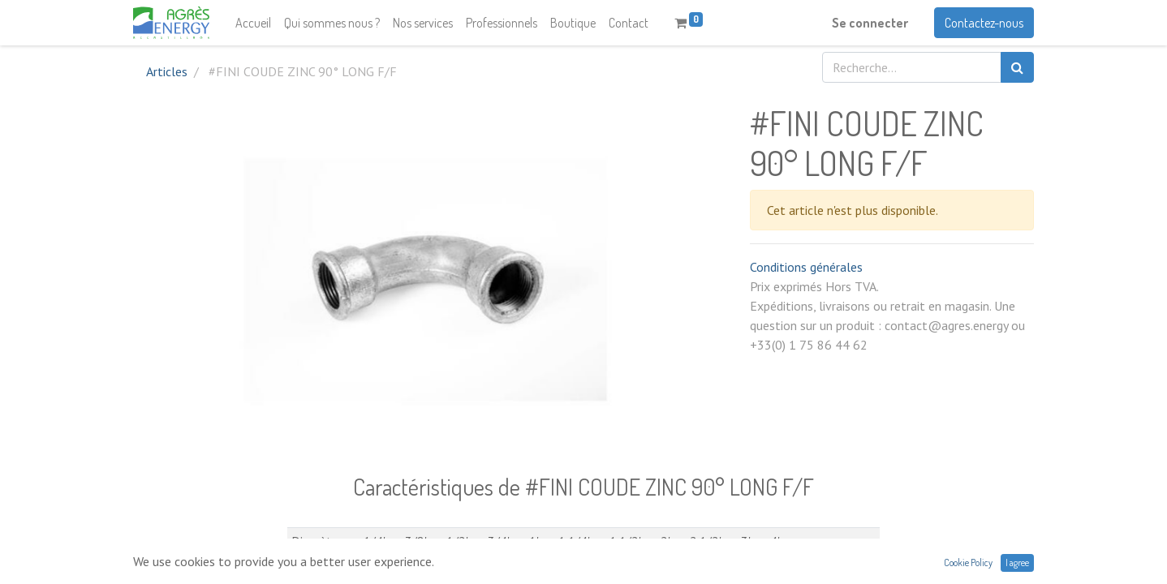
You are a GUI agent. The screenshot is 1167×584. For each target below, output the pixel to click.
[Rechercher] (1017, 67)
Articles (166, 71)
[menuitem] (253, 22)
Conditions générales (806, 267)
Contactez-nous (984, 23)
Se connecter (870, 23)
